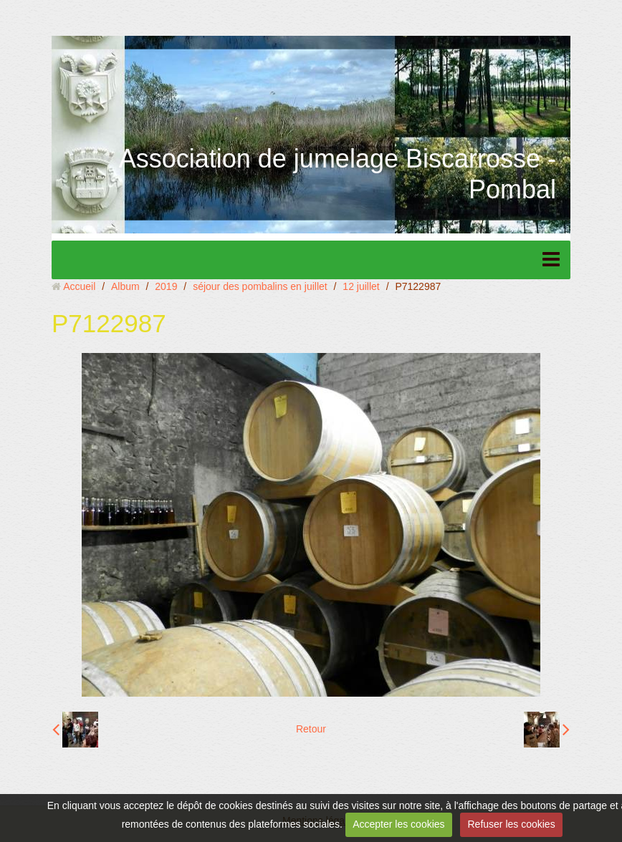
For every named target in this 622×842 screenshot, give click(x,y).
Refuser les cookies (511, 824)
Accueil (79, 286)
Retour (311, 729)
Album (125, 286)
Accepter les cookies (398, 824)
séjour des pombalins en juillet (260, 286)
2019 (166, 286)
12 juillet (361, 286)
